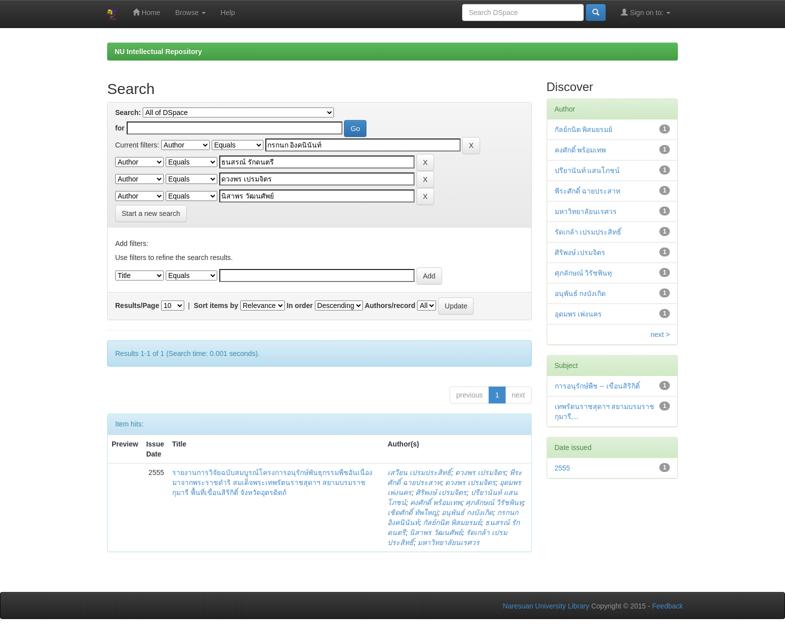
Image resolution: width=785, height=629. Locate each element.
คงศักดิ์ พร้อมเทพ (436, 502)
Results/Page (137, 306)
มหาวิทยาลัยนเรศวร (449, 542)
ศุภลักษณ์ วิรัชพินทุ (494, 502)
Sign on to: (645, 12)
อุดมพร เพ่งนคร (578, 314)
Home (146, 12)
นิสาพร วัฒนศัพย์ (436, 532)
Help (228, 12)
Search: (128, 112)
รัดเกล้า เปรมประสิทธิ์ (588, 232)
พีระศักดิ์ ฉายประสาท (588, 191)
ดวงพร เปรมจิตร (480, 472)
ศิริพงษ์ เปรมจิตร (441, 492)
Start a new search (151, 214)
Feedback (667, 606)
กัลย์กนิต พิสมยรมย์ (452, 522)
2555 (562, 468)
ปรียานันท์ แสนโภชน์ (587, 170)
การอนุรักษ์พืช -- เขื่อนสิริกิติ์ (597, 386)
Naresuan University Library (546, 606)
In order (300, 306)
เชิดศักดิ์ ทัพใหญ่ (412, 512)
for (120, 128)
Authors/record (389, 306)
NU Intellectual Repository (158, 52)
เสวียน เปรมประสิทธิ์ (419, 472)
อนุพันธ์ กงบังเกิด (467, 512)
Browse (190, 12)
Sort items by (216, 306)
